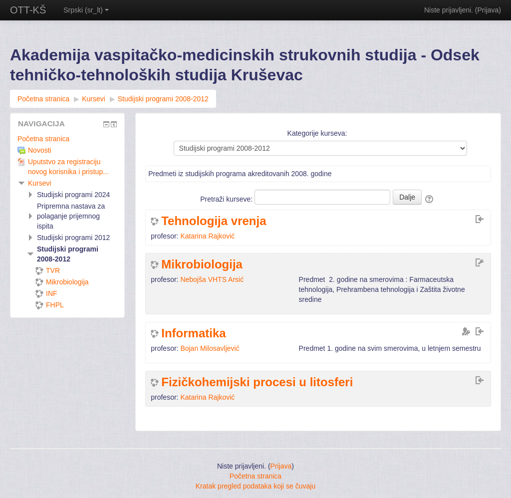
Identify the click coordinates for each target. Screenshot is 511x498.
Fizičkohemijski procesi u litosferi (257, 382)
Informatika (193, 333)
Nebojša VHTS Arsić (212, 279)
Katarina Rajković (207, 236)
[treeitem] (67, 139)
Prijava (488, 10)
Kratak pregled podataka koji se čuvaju (255, 486)
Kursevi (39, 183)
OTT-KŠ (28, 9)
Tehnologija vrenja (213, 221)
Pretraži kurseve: (227, 199)
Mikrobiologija (202, 264)
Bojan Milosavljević (209, 348)
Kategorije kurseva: (317, 133)
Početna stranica (43, 139)
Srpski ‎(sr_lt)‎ (86, 10)
